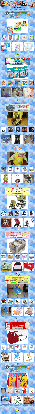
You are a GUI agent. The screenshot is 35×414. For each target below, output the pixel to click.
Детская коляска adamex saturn (15, 405)
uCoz (19, 413)
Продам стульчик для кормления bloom (25, 405)
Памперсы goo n (14, 9)
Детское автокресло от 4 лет (20, 405)
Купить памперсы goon (1, 405)
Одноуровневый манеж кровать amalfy (10, 405)
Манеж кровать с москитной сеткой (31, 405)
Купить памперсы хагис (5, 405)
